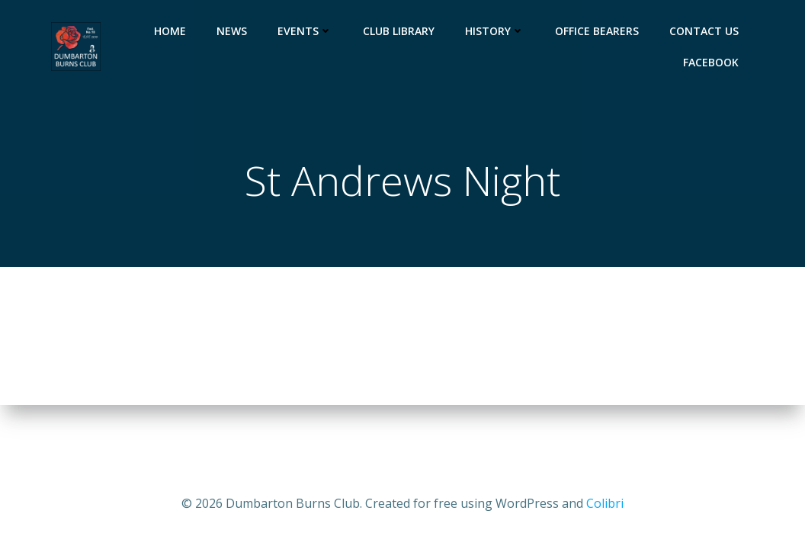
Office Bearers (597, 31)
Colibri (605, 503)
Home (170, 31)
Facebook (711, 62)
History (494, 31)
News (231, 31)
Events (304, 31)
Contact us (704, 31)
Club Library (399, 31)
